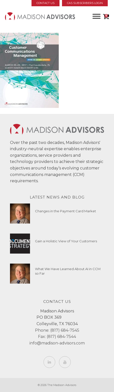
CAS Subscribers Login (85, 3)
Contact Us (45, 3)
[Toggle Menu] (96, 16)
